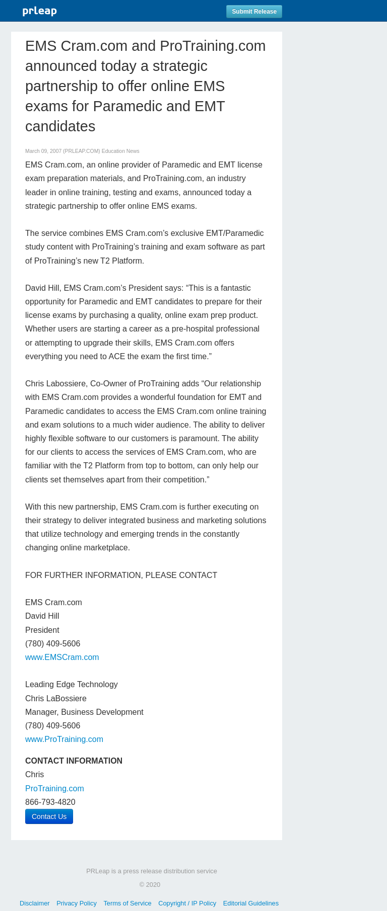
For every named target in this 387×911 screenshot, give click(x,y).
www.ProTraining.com (64, 739)
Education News (121, 151)
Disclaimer (35, 903)
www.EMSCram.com (62, 657)
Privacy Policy (76, 903)
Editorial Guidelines (251, 903)
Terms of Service (127, 903)
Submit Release (254, 11)
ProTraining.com (54, 788)
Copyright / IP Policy (187, 903)
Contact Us (49, 816)
